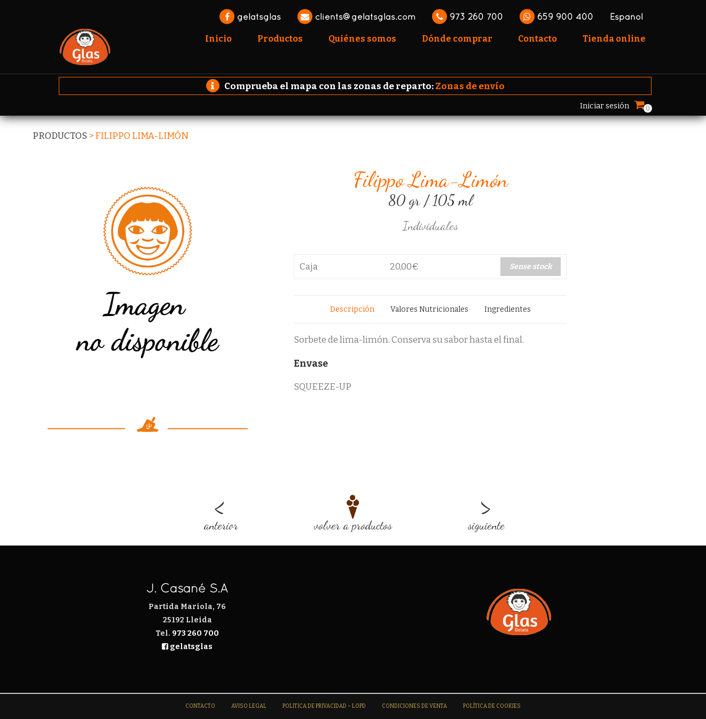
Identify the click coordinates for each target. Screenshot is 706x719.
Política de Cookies (492, 706)
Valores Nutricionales (429, 309)
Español (626, 16)
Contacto (200, 706)
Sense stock (530, 266)
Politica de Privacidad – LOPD (324, 706)
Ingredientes (507, 309)
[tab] (352, 309)
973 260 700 (467, 16)
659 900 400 (556, 16)
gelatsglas (250, 16)
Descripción (352, 309)
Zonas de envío (470, 86)
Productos (60, 135)
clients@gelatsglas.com (356, 16)
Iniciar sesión (604, 105)
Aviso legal (248, 706)
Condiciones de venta (414, 706)
